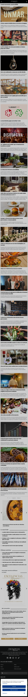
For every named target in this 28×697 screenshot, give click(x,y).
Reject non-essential (14, 689)
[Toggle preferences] (4, 693)
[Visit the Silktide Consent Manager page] (24, 693)
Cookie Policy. (4, 683)
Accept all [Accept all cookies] (14, 686)
